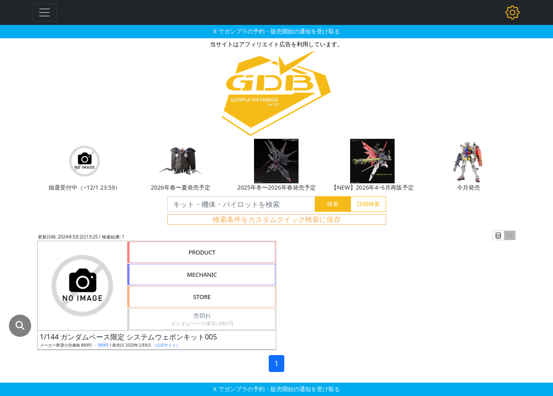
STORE (202, 297)
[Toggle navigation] (44, 12)
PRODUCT (202, 252)
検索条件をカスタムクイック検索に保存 (277, 219)
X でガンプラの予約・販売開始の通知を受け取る (276, 31)
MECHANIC (202, 275)
